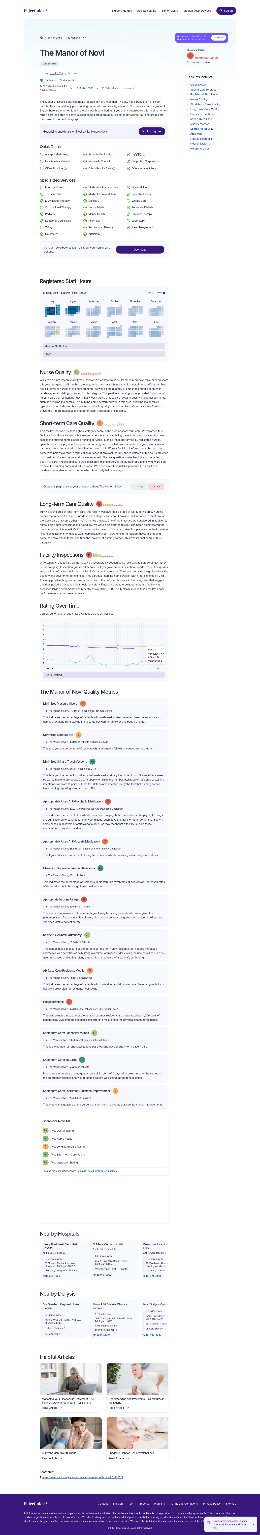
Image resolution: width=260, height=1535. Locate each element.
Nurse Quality (198, 99)
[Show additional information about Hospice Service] (65, 168)
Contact (103, 1503)
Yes (139, 486)
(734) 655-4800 (102, 1275)
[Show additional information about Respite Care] (113, 168)
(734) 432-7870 (101, 1335)
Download (218, 37)
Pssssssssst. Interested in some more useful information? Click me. (230, 1524)
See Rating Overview (198, 62)
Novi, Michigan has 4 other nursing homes (94, 1170)
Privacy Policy (212, 1503)
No (156, 486)
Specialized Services (203, 89)
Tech (131, 1503)
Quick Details (198, 84)
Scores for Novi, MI (202, 128)
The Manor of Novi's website (58, 80)
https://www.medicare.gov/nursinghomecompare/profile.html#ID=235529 (82, 1477)
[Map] (104, 1203)
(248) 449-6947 (152, 1334)
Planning (159, 1503)
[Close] (253, 1524)
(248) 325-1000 (51, 1275)
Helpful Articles (200, 148)
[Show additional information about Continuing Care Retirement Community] (144, 155)
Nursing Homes (122, 10)
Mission (118, 1503)
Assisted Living (146, 10)
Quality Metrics (199, 124)
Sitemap (231, 1503)
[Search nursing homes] (226, 11)
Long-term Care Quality (205, 109)
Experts (144, 1503)
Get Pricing (152, 131)
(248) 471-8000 (152, 1275)
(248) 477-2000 (84, 88)
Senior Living (170, 10)
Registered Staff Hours (204, 94)
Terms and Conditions (184, 1503)
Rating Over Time (201, 119)
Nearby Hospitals (201, 138)
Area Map (196, 133)
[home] (35, 10)
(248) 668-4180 (51, 1334)
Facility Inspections (202, 114)
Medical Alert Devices (197, 10)
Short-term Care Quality (205, 104)
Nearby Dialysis (200, 143)
